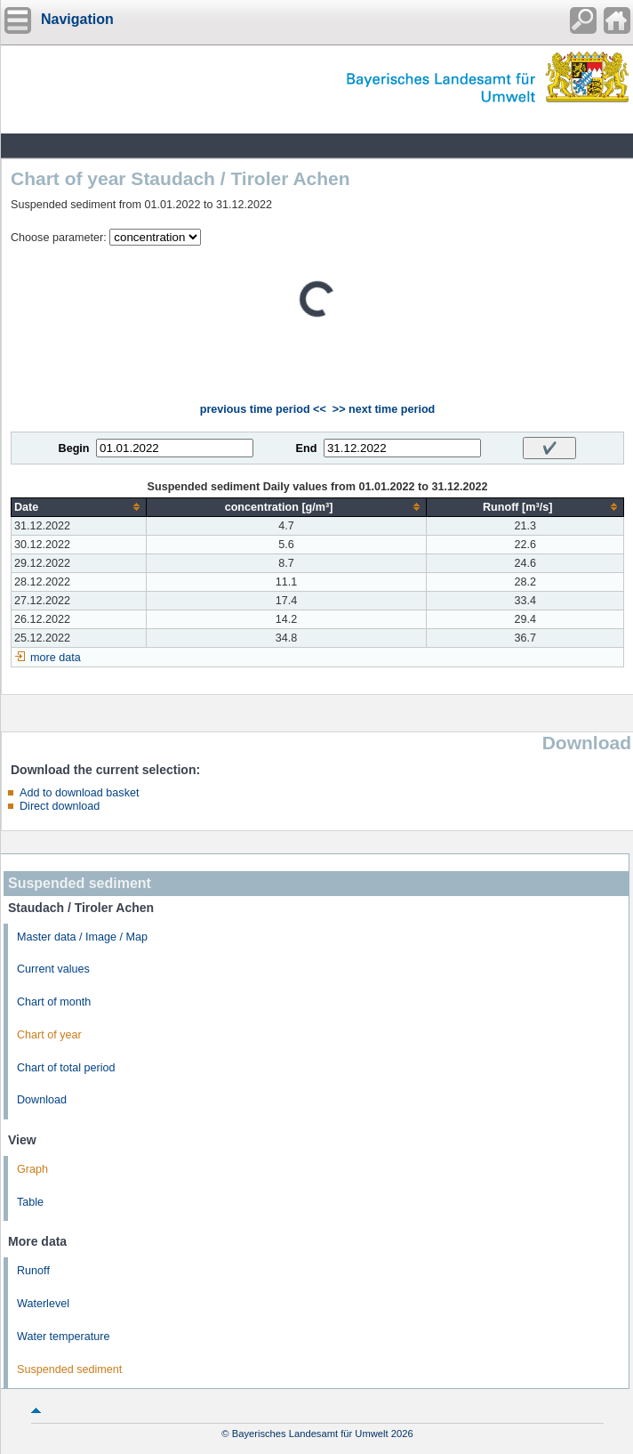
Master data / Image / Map (82, 937)
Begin (74, 448)
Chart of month (54, 1002)
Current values (53, 969)
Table (30, 1202)
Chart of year (49, 1035)
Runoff (33, 1270)
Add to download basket (79, 793)
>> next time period (384, 409)
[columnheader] (79, 506)
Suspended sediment (69, 1369)
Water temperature (63, 1336)
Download (42, 1100)
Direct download (60, 806)
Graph (32, 1169)
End (306, 448)
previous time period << (263, 409)
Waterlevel (43, 1303)
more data (55, 657)
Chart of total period (66, 1068)
